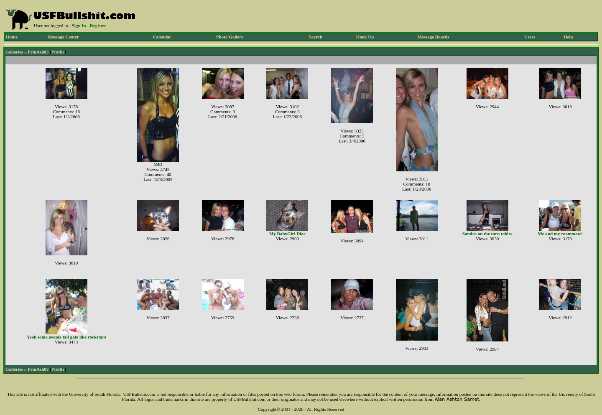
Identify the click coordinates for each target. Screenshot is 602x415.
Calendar (162, 36)
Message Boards (433, 36)
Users (529, 36)
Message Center (63, 36)
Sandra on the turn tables (487, 233)
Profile (58, 51)
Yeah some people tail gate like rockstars (66, 336)
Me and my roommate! (560, 233)
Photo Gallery (230, 36)
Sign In (79, 25)
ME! (157, 164)
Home (12, 36)
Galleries (14, 51)
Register (98, 25)
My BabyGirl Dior (287, 233)
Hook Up (365, 36)
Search (315, 36)
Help (568, 36)
